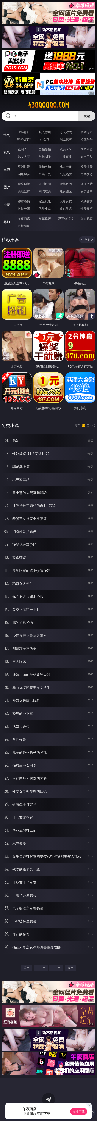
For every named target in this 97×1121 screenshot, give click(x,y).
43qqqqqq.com (48, 105)
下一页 (56, 968)
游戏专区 (87, 132)
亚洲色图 (45, 184)
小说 (6, 204)
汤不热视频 (65, 218)
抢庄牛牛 (87, 139)
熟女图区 (66, 191)
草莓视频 (45, 218)
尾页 (70, 968)
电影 (6, 169)
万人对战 (66, 132)
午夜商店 (24, 218)
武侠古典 (87, 201)
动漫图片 (87, 184)
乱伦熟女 (66, 174)
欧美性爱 (87, 167)
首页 (26, 968)
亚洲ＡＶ (24, 149)
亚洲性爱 (24, 167)
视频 (6, 152)
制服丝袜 (24, 174)
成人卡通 (66, 167)
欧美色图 (66, 184)
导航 (6, 221)
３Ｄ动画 (87, 149)
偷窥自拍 (24, 184)
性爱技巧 (87, 208)
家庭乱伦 (45, 201)
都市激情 (24, 201)
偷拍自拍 (45, 167)
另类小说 (45, 208)
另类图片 (87, 191)
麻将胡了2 (24, 139)
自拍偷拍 (45, 149)
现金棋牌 (66, 139)
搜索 (87, 116)
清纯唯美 (45, 191)
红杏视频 (87, 218)
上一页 (40, 968)
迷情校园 (24, 208)
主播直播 (66, 157)
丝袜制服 (45, 157)
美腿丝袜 (24, 191)
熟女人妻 (24, 157)
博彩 (6, 135)
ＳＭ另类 (87, 157)
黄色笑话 (66, 208)
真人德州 (45, 132)
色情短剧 (24, 226)
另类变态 (87, 174)
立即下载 (79, 1111)
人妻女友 (66, 201)
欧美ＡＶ (66, 149)
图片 (6, 187)
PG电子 (24, 132)
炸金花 (44, 139)
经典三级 (45, 174)
